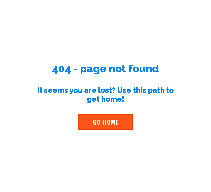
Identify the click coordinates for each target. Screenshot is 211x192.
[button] (105, 122)
